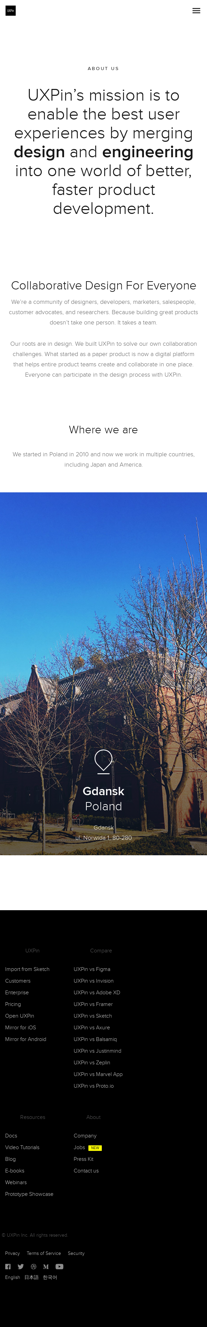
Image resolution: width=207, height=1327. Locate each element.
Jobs (88, 1147)
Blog (10, 1159)
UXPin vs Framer (93, 1004)
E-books (14, 1171)
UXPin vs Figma (92, 969)
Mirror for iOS (20, 1028)
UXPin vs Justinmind (97, 1051)
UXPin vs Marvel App (98, 1074)
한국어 (50, 1277)
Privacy (12, 1253)
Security (76, 1253)
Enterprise (17, 992)
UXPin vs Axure (92, 1028)
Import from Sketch (27, 969)
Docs (11, 1136)
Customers (18, 981)
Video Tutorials (22, 1147)
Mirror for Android (25, 1039)
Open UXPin (19, 1016)
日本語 (31, 1277)
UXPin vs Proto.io (94, 1086)
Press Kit (83, 1159)
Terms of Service (44, 1253)
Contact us (86, 1171)
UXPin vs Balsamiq (95, 1039)
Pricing (13, 1004)
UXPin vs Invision (94, 981)
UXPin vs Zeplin (92, 1063)
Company (85, 1136)
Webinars (16, 1182)
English (12, 1277)
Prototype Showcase (29, 1194)
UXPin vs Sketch (93, 1016)
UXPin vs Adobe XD (97, 992)
